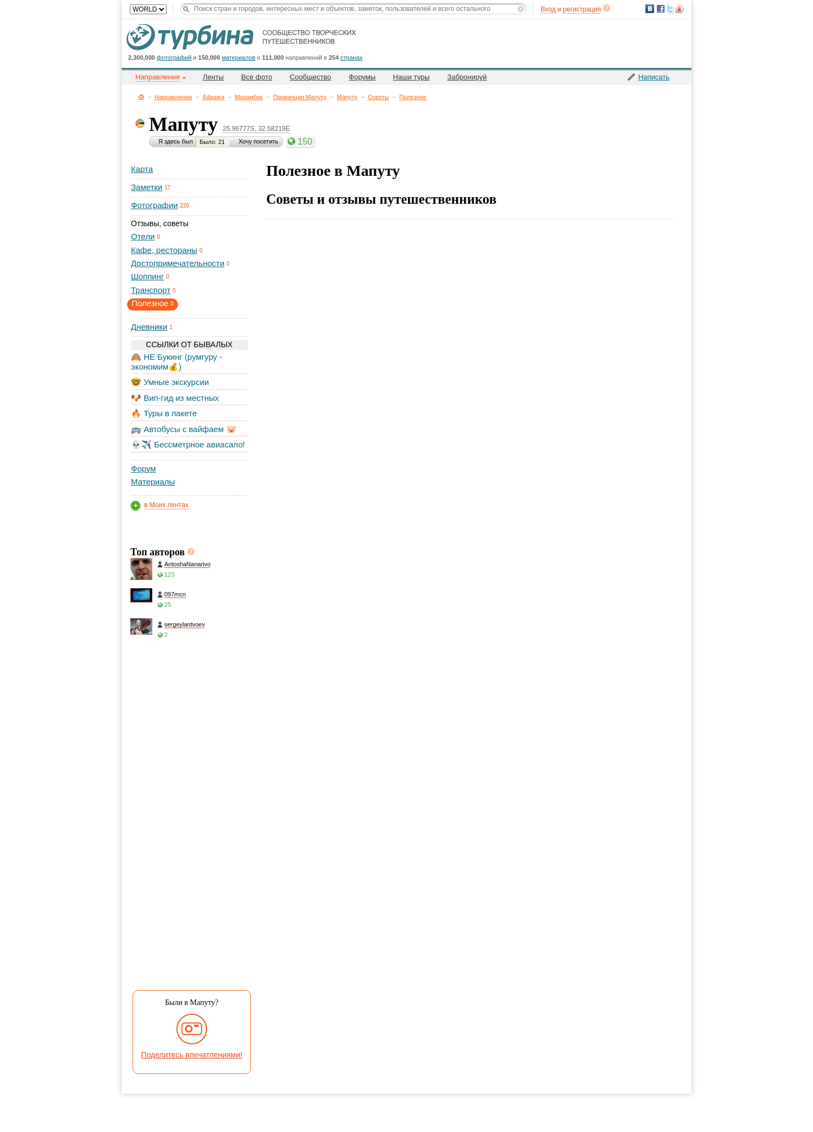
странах (351, 57)
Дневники (149, 326)
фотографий (174, 57)
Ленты (213, 77)
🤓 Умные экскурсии (170, 382)
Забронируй (466, 77)
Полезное (412, 97)
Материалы (153, 481)
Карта (142, 169)
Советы (378, 97)
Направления (173, 97)
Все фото (256, 77)
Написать (653, 77)
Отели (142, 236)
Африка (214, 97)
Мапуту (347, 97)
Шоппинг (147, 276)
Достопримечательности (178, 263)
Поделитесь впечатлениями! (192, 1054)
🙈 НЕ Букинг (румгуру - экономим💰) (176, 361)
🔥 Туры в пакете (164, 413)
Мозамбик (249, 97)
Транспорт (150, 290)
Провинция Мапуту (300, 97)
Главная (141, 97)
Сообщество (310, 77)
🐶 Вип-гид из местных (175, 398)
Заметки (146, 187)
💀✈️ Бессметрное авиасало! (188, 444)
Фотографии (154, 205)
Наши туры (411, 77)
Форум (143, 468)
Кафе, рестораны (164, 250)
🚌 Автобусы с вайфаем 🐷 (184, 429)
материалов (238, 57)
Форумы (362, 77)
